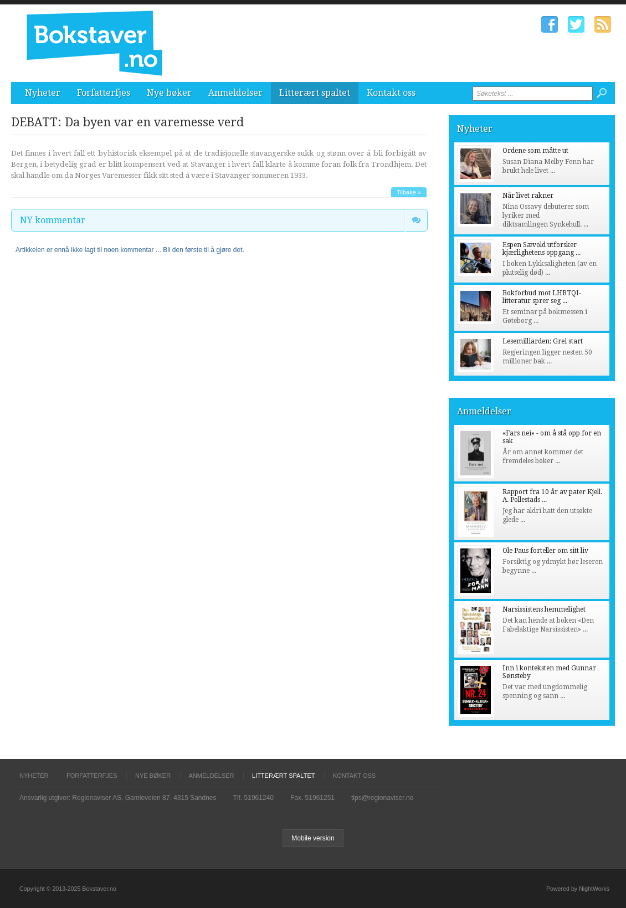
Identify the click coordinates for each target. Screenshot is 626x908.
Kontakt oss (391, 93)
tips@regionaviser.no (382, 798)
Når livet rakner (527, 195)
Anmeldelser (235, 93)
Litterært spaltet (314, 93)
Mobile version (312, 838)
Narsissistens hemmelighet (544, 609)
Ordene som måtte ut (535, 151)
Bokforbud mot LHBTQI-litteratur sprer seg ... (541, 297)
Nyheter (42, 93)
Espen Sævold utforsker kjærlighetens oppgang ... (541, 249)
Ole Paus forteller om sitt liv (545, 551)
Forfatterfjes (103, 93)
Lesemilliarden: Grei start (542, 341)
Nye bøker (169, 93)
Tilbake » (409, 192)
